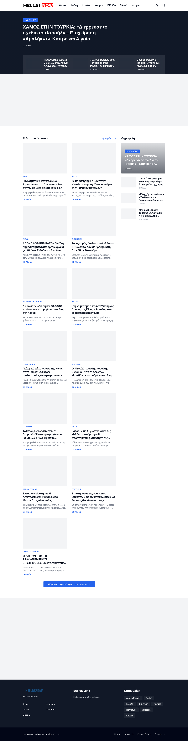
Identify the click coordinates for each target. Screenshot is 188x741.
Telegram (50, 709)
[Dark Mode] (156, 5)
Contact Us (160, 734)
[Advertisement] (94, 100)
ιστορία (129, 715)
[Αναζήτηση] (162, 5)
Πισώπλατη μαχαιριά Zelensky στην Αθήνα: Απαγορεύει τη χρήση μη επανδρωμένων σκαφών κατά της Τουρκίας (56, 62)
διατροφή (146, 710)
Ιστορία (135, 5)
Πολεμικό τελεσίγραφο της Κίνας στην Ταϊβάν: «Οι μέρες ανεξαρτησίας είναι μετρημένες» (43, 372)
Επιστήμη (143, 704)
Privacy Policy (144, 734)
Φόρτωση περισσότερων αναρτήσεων (67, 584)
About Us (129, 734)
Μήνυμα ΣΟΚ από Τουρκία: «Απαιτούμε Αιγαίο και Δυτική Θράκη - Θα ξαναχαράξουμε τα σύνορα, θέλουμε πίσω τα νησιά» (149, 62)
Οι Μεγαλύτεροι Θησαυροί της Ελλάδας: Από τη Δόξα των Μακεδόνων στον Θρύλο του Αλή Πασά (92, 372)
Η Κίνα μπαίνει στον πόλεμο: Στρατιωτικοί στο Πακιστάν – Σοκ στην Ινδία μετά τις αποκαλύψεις (42, 184)
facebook (50, 704)
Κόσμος (99, 5)
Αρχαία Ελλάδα (133, 698)
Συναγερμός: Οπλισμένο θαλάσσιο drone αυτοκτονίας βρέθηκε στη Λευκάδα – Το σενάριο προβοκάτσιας (93, 247)
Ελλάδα (111, 5)
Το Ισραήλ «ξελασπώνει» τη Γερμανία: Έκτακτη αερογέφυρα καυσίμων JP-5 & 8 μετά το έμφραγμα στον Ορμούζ (42, 434)
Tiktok (26, 704)
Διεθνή (74, 5)
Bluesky (26, 715)
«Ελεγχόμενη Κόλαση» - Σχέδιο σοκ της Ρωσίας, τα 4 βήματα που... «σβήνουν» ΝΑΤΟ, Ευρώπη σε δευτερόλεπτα (102, 62)
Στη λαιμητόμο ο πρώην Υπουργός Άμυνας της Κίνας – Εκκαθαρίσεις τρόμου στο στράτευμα (93, 309)
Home (62, 5)
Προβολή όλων (106, 138)
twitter (26, 709)
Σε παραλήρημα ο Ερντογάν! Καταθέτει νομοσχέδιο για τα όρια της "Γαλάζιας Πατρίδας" (92, 184)
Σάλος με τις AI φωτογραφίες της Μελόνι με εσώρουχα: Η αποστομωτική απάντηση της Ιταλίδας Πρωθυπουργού (91, 434)
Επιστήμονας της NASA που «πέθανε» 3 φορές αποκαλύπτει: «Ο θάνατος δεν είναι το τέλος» (93, 497)
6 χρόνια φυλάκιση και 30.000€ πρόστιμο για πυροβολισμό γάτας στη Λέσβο (43, 309)
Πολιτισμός (131, 710)
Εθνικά (123, 5)
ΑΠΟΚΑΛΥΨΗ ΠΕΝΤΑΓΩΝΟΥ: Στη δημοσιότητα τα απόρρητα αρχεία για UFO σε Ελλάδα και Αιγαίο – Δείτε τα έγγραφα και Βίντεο (43, 247)
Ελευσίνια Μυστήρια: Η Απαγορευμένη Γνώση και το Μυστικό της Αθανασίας (40, 497)
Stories (86, 5)
